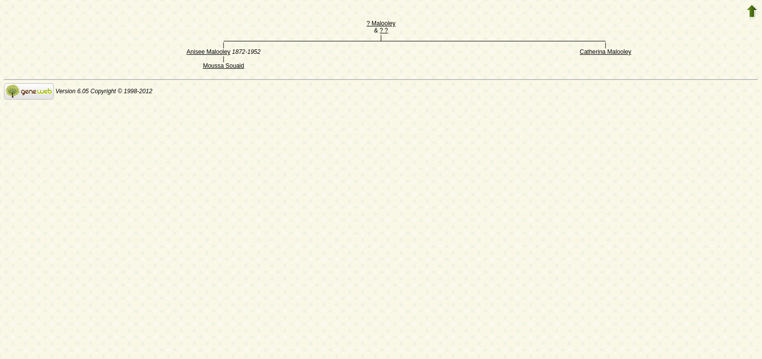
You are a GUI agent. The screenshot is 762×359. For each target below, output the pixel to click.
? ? (384, 30)
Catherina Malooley (605, 51)
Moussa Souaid (223, 65)
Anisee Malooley (208, 51)
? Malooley (381, 23)
